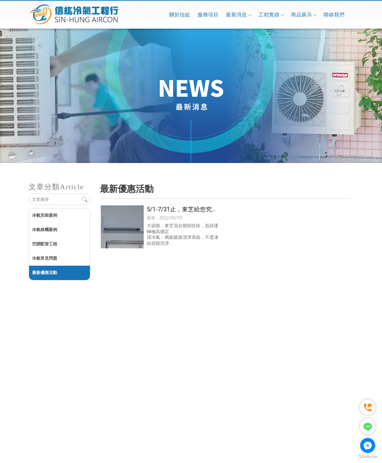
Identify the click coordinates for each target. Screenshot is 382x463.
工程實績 (271, 15)
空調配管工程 (44, 244)
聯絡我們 (334, 15)
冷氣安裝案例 (44, 215)
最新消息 (238, 15)
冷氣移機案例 (44, 229)
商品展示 (303, 15)
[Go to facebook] (367, 445)
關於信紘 (179, 15)
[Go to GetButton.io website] (367, 457)
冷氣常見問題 (44, 258)
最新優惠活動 (44, 272)
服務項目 (208, 15)
